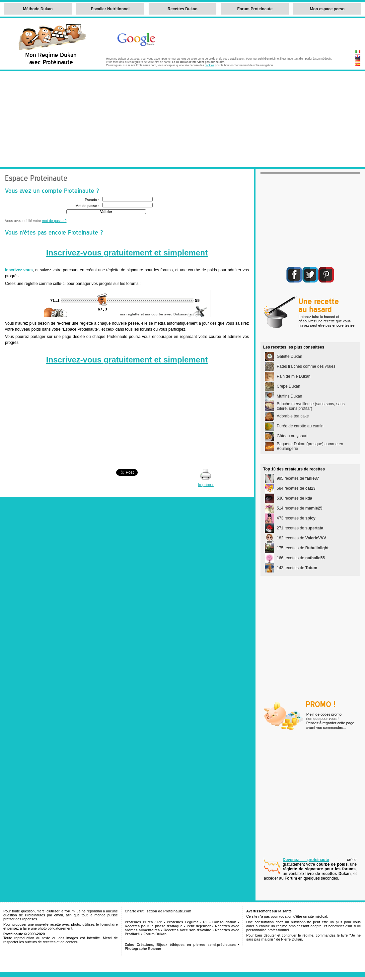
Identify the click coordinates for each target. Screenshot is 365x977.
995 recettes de (298, 478)
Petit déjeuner (199, 926)
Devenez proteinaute (306, 859)
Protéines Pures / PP (143, 922)
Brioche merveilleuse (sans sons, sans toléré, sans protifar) (311, 406)
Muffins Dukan (289, 396)
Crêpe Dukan (288, 386)
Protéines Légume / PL (187, 922)
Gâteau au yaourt (292, 436)
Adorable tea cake (293, 416)
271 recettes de (300, 528)
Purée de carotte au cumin (300, 426)
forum (69, 911)
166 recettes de (301, 558)
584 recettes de (296, 488)
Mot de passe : (87, 206)
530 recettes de (294, 498)
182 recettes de (301, 538)
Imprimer (205, 484)
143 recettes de (297, 568)
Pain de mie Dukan (293, 376)
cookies (209, 65)
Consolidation (224, 922)
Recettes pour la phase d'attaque (154, 926)
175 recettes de (302, 548)
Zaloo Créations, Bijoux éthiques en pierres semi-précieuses (180, 945)
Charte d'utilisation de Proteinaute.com (158, 911)
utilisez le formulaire (100, 924)
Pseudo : (92, 200)
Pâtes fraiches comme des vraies (306, 366)
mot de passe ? (54, 221)
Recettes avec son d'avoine (187, 930)
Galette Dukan (289, 356)
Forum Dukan (155, 934)
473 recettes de (296, 518)
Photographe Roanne (143, 948)
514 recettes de (299, 508)
